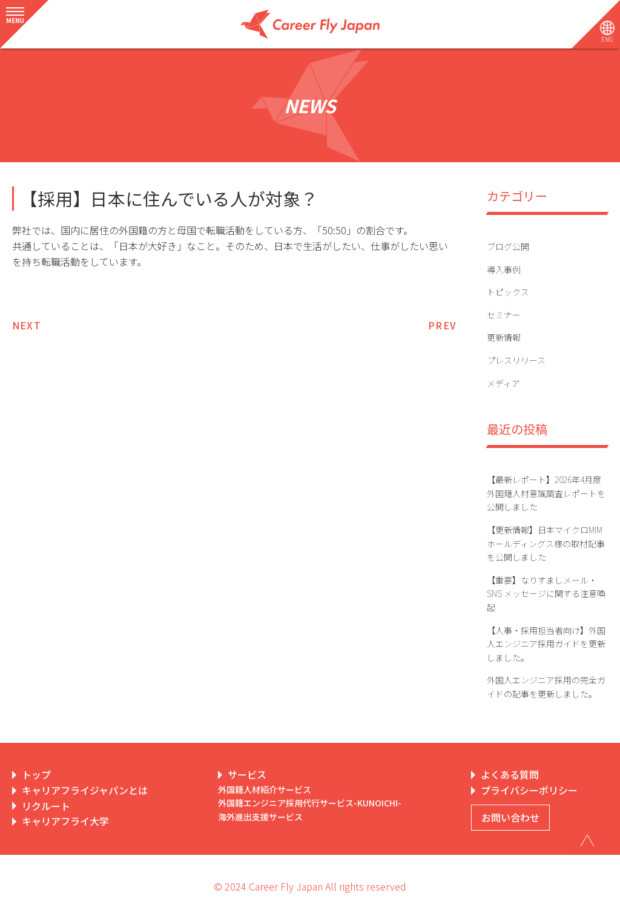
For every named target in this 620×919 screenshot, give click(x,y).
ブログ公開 (508, 246)
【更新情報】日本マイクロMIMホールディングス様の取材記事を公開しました (546, 543)
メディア (503, 383)
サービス (247, 774)
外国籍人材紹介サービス (264, 789)
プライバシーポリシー (529, 790)
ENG (607, 39)
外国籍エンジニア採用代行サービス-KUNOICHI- (309, 803)
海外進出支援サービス (260, 817)
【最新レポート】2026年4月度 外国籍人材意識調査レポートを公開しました (546, 493)
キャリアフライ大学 (65, 821)
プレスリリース (516, 360)
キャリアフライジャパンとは (85, 790)
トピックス (508, 292)
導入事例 (504, 269)
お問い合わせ (510, 817)
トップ (36, 774)
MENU (15, 20)
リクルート (46, 806)
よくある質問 (510, 774)
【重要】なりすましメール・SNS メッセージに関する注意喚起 (546, 593)
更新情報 (504, 337)
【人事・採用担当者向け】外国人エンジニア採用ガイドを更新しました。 (546, 644)
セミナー (504, 315)
